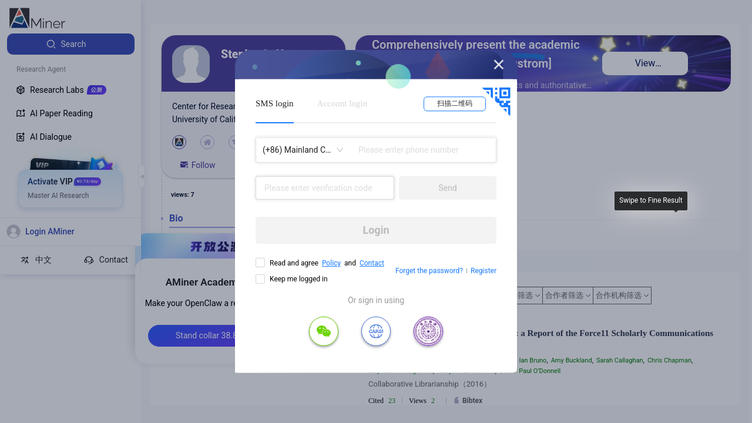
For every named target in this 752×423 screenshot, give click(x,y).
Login (375, 230)
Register (483, 271)
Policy (331, 263)
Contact (372, 263)
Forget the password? (429, 271)
